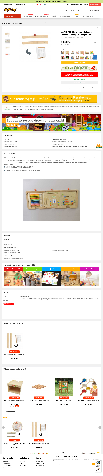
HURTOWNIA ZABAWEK (94, 4)
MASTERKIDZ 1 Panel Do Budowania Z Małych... (39, 400)
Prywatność (22, 468)
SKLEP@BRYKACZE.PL (20, 4)
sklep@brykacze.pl (89, 75)
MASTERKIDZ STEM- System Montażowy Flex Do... (14, 444)
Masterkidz (16, 106)
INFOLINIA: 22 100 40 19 (8, 4)
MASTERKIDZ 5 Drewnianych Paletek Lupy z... (88, 400)
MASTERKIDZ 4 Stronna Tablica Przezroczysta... (63, 401)
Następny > (97, 27)
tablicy (51, 162)
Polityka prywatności (8, 470)
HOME (67, 4)
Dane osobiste (23, 465)
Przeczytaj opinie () (89, 88)
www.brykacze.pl (40, 465)
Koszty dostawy (6, 463)
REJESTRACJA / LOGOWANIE (76, 4)
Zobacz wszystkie (78, 453)
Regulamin (5, 461)
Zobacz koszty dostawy (79, 82)
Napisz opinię (67, 88)
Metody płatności (7, 465)
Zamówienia (23, 461)
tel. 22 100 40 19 (39, 461)
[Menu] (101, 461)
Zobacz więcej (95, 57)
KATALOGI (86, 4)
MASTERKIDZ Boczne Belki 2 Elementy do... (14, 354)
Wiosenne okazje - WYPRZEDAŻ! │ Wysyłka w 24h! (51, 1)
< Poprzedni (6, 27)
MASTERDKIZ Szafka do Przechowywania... (14, 400)
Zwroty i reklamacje (7, 468)
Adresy (21, 463)
